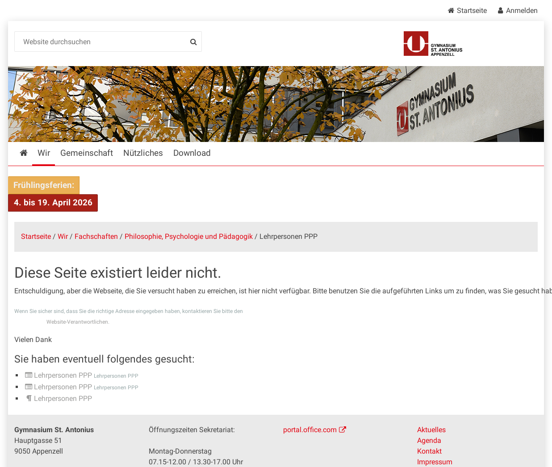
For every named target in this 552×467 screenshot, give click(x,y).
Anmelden (522, 10)
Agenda (429, 440)
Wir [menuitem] (44, 153)
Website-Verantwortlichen (77, 322)
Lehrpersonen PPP (63, 375)
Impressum (434, 462)
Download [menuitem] (192, 153)
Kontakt (429, 451)
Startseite (472, 10)
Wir (63, 236)
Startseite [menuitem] (30, 153)
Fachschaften (96, 236)
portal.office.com (310, 429)
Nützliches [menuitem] (143, 153)
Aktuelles (431, 429)
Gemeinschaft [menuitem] (86, 153)
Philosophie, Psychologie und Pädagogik (189, 236)
